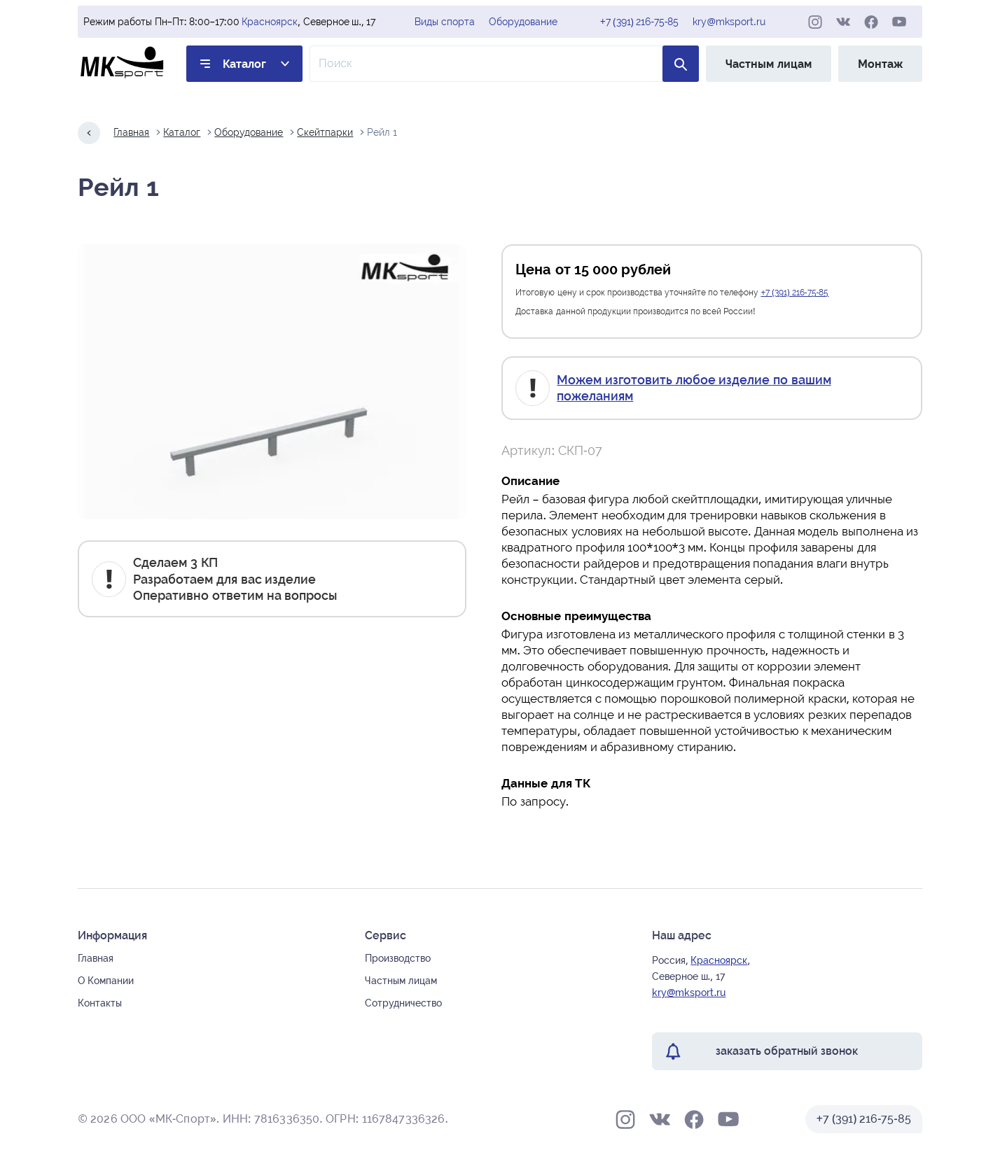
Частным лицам (768, 64)
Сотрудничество (403, 1003)
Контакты (100, 1003)
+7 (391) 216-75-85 (639, 21)
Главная (131, 132)
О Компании (106, 980)
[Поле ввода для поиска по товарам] (504, 63)
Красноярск (270, 21)
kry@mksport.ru (729, 21)
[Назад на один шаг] (89, 133)
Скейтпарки (325, 132)
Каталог (244, 64)
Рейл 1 (382, 132)
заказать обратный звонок (787, 1051)
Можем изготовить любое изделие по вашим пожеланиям (694, 387)
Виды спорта (445, 21)
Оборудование (523, 21)
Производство (398, 958)
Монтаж (880, 64)
